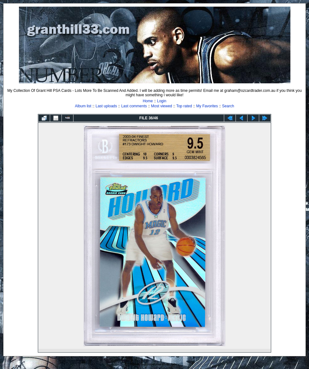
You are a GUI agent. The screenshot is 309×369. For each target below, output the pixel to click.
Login (161, 101)
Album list (83, 106)
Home (148, 101)
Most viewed (161, 106)
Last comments (134, 106)
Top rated (184, 106)
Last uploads (106, 106)
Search (228, 106)
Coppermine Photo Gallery (162, 364)
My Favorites (207, 106)
